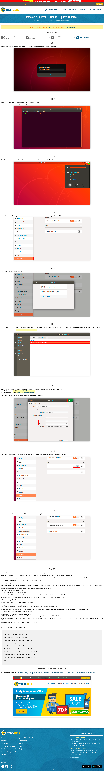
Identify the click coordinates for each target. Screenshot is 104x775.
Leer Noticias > (74, 761)
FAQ (20, 753)
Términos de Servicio (8, 750)
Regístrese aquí (71, 27)
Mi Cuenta (99, 4)
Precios (63, 10)
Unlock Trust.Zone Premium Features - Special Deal (86, 754)
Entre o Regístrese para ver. (29, 330)
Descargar (82, 10)
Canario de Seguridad (8, 755)
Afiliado (3, 758)
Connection (35, 677)
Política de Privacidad (8, 753)
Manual (21, 755)
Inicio (3, 741)
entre (50, 27)
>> (74, 1)
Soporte (99, 10)
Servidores (91, 10)
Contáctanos (23, 744)
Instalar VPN (72, 10)
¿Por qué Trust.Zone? (52, 10)
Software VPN (5, 744)
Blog (20, 750)
